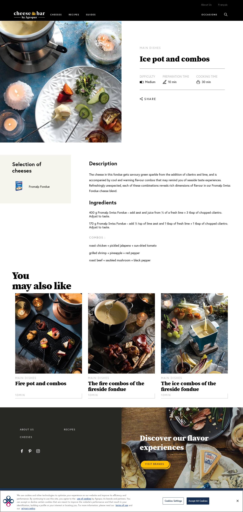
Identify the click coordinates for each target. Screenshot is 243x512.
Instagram (38, 451)
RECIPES (69, 429)
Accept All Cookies (197, 500)
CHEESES (26, 437)
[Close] (237, 501)
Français (222, 4)
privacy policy (28, 508)
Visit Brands (154, 464)
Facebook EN (21, 451)
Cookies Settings (173, 500)
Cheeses (56, 14)
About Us (206, 4)
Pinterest (30, 451)
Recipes (74, 14)
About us (27, 429)
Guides (91, 14)
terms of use (122, 505)
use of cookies (84, 498)
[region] (121, 501)
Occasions (209, 14)
